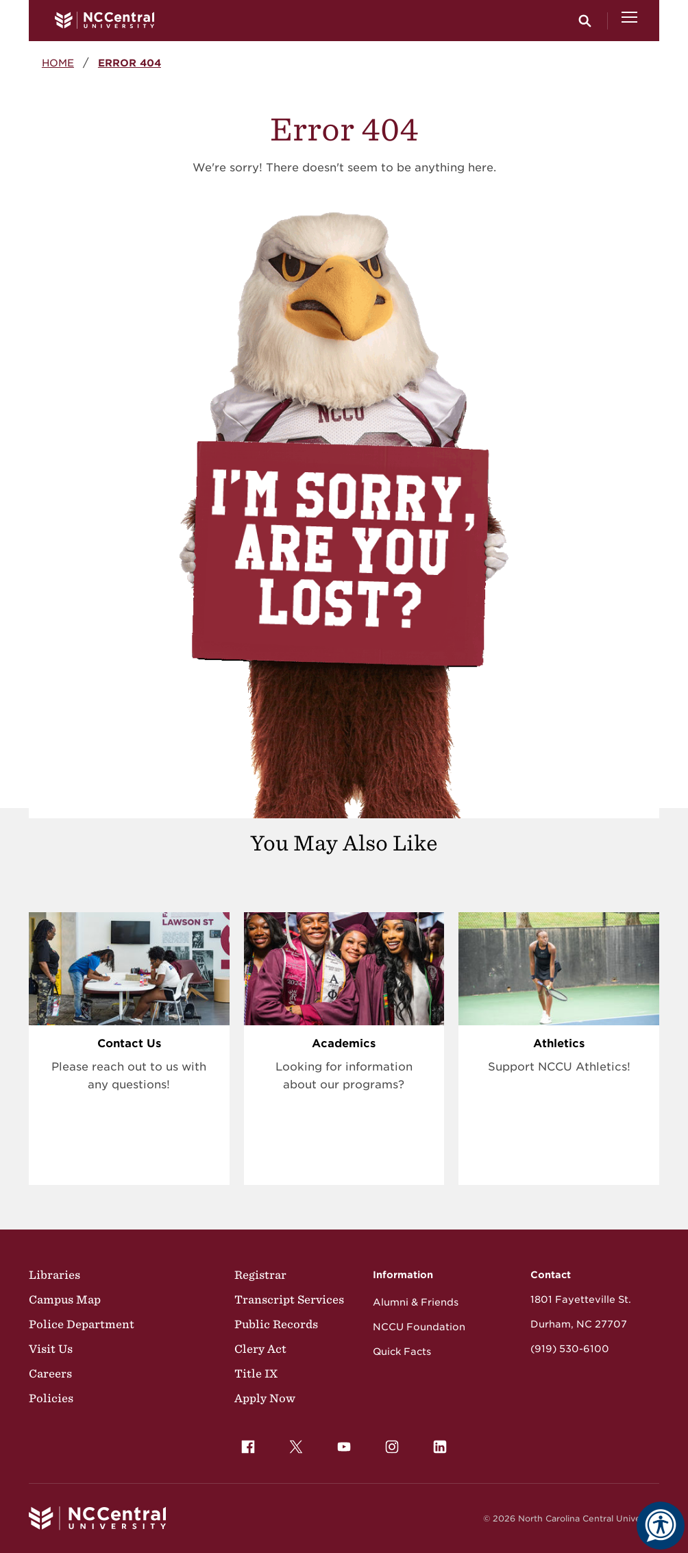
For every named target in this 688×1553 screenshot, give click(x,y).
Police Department (81, 1324)
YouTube (340, 1443)
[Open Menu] (629, 20)
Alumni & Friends (415, 1302)
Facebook (244, 1443)
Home (58, 63)
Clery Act (260, 1349)
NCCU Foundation (419, 1326)
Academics (344, 1043)
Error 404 (129, 63)
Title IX (256, 1373)
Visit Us (51, 1349)
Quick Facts (402, 1351)
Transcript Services (289, 1299)
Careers (50, 1373)
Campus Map (65, 1299)
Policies (51, 1398)
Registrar (260, 1275)
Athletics (559, 1043)
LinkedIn (436, 1443)
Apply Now (264, 1398)
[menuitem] (248, 1446)
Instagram (388, 1443)
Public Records (276, 1324)
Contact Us (129, 1043)
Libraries (54, 1275)
